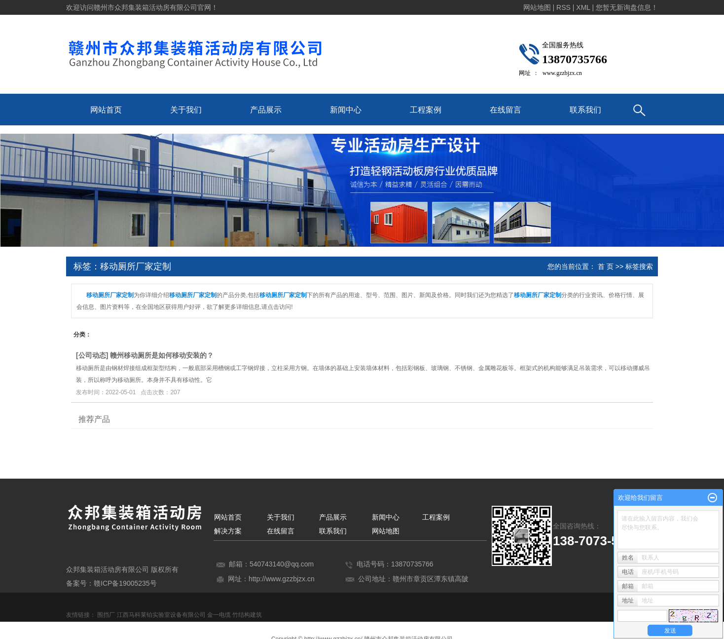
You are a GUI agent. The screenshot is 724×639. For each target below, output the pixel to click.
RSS (563, 7)
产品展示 (266, 110)
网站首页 (106, 110)
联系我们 (585, 110)
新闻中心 (346, 110)
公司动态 (92, 355)
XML (583, 7)
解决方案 (228, 531)
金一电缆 (219, 614)
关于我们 (186, 110)
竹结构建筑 (247, 614)
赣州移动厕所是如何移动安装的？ (162, 355)
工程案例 (425, 110)
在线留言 (505, 110)
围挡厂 (106, 614)
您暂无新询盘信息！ (627, 7)
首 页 (606, 266)
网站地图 (385, 531)
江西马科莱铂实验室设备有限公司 (161, 614)
